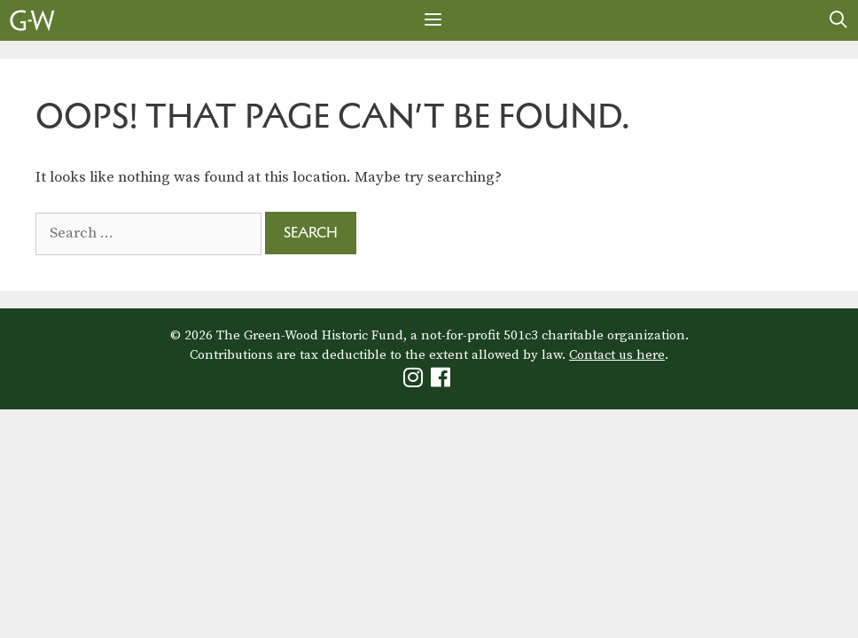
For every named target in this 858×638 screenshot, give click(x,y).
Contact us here (617, 354)
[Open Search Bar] (838, 20)
